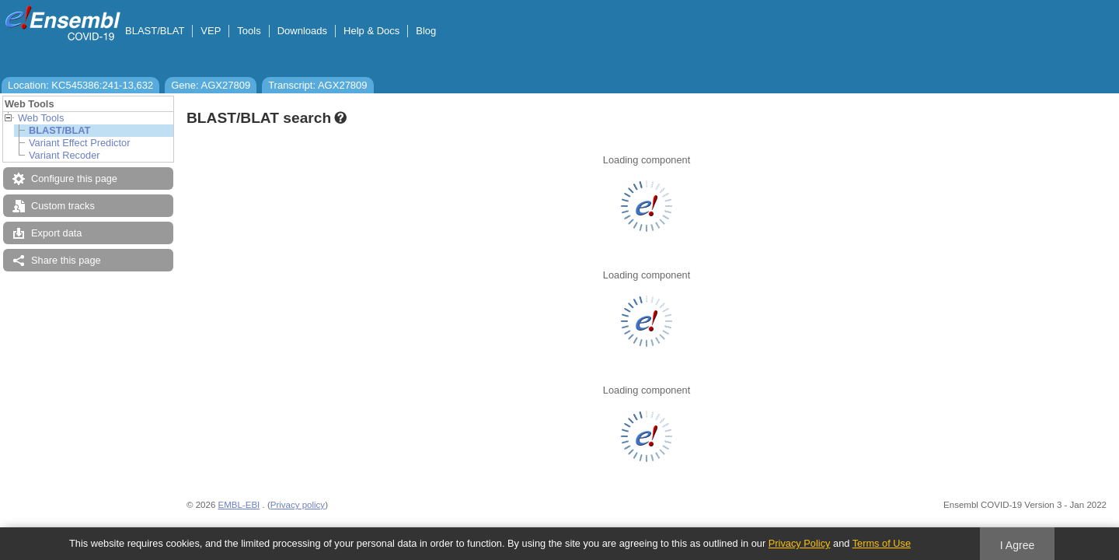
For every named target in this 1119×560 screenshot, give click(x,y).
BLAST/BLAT (154, 31)
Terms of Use (881, 543)
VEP (210, 31)
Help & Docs (371, 31)
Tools (248, 31)
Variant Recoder (64, 155)
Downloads (302, 31)
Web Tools (41, 118)
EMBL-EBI (239, 504)
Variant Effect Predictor (79, 143)
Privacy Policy (800, 543)
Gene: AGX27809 (210, 85)
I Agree (1017, 545)
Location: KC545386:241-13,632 (80, 85)
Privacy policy (297, 504)
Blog (426, 31)
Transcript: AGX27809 (317, 85)
